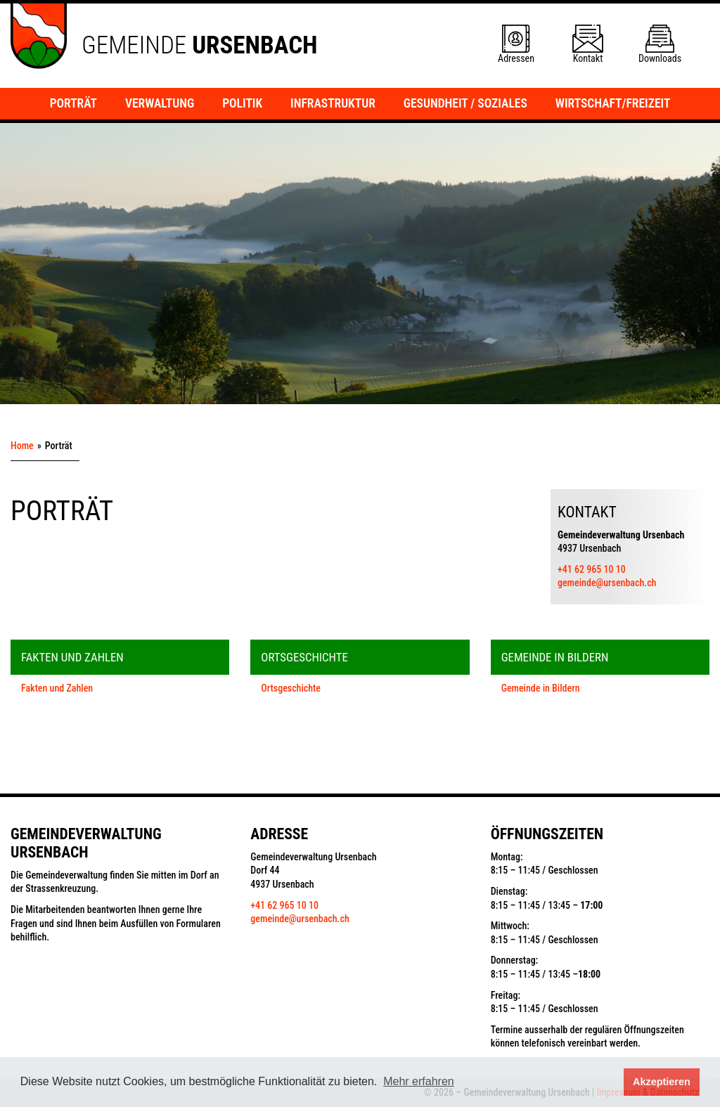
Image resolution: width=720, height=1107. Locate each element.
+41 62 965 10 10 (592, 569)
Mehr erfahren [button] (418, 1081)
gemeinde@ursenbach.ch (607, 582)
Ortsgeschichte (291, 688)
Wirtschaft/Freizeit (613, 103)
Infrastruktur (332, 103)
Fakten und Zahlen (57, 688)
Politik (242, 103)
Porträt (73, 103)
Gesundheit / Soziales (465, 103)
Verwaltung (159, 103)
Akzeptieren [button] (661, 1081)
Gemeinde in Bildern (540, 688)
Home (22, 445)
